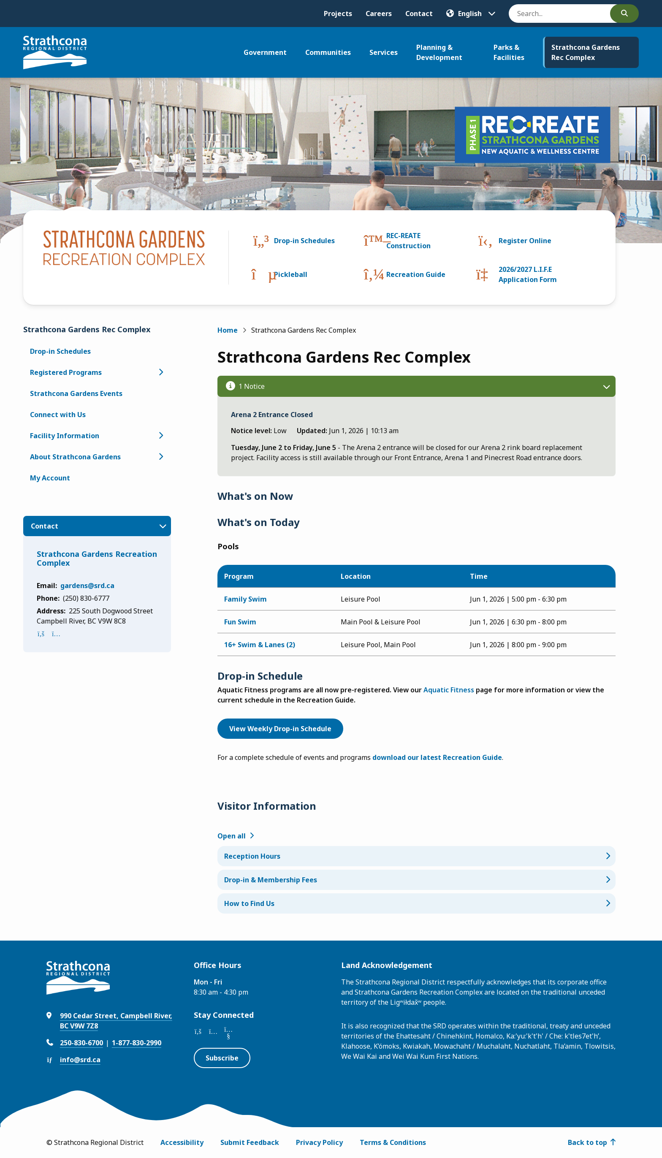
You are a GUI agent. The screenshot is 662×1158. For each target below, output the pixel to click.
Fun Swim (240, 621)
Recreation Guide (415, 274)
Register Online (525, 240)
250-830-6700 (81, 1042)
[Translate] (470, 13)
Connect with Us (58, 414)
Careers (379, 13)
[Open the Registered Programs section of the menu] (160, 372)
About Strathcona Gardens (75, 456)
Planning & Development (439, 52)
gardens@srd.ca (87, 585)
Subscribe (222, 1058)
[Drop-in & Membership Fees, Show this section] (416, 880)
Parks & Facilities (509, 52)
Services (383, 52)
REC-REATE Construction (408, 240)
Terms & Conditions (393, 1142)
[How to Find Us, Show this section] (416, 903)
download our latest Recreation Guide (437, 757)
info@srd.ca (80, 1059)
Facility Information (64, 435)
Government (265, 52)
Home (227, 330)
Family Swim (245, 599)
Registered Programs (66, 372)
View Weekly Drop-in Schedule (280, 728)
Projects (338, 13)
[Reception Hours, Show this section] (416, 856)
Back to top (587, 1142)
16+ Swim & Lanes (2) (259, 644)
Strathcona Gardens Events (76, 393)
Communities (328, 52)
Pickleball (290, 274)
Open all (231, 836)
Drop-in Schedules (304, 240)
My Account (50, 478)
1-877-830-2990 (136, 1042)
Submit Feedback (249, 1142)
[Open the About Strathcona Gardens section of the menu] (160, 456)
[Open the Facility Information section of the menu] (160, 435)
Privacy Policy (319, 1142)
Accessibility (181, 1142)
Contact (419, 13)
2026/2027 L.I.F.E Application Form (528, 274)
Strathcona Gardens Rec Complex (585, 52)
